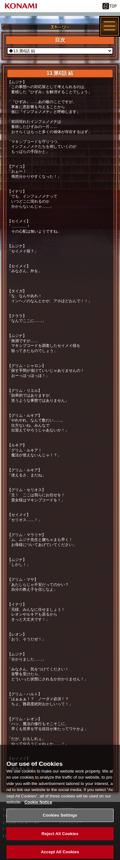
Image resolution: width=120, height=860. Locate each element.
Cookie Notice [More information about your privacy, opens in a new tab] (38, 804)
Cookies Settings (60, 817)
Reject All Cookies (60, 835)
